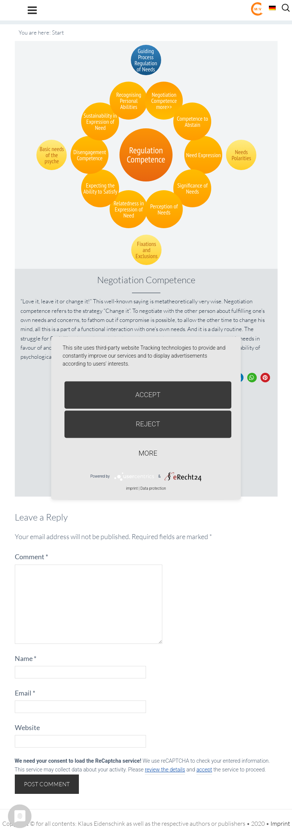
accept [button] (204, 770)
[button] (252, 377)
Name (25, 658)
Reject (148, 424)
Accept (148, 395)
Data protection (153, 488)
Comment (31, 556)
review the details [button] (165, 770)
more (147, 453)
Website (27, 727)
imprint (132, 488)
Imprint (280, 823)
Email (25, 693)
